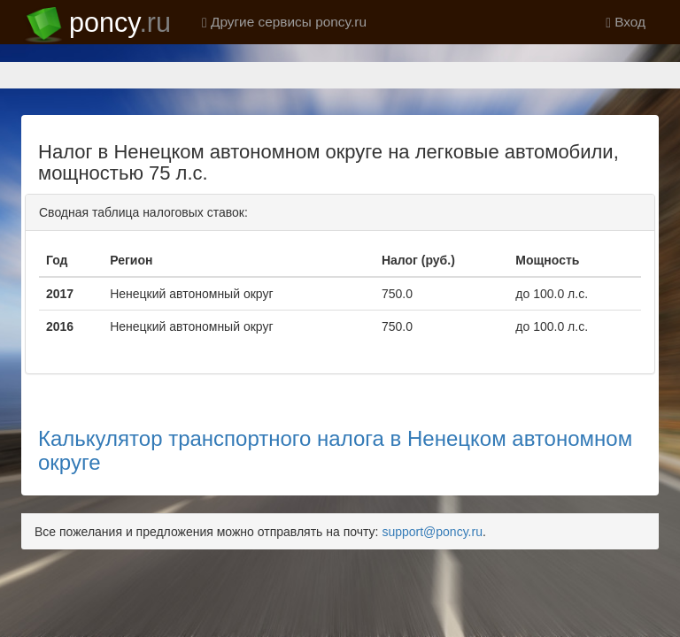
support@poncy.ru (432, 532)
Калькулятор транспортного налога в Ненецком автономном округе (335, 449)
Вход (625, 21)
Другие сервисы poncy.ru (284, 21)
